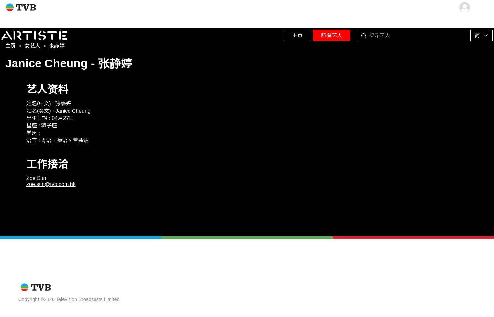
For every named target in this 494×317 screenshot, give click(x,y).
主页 (273, 33)
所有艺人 (316, 33)
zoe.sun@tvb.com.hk (51, 185)
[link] (10, 47)
